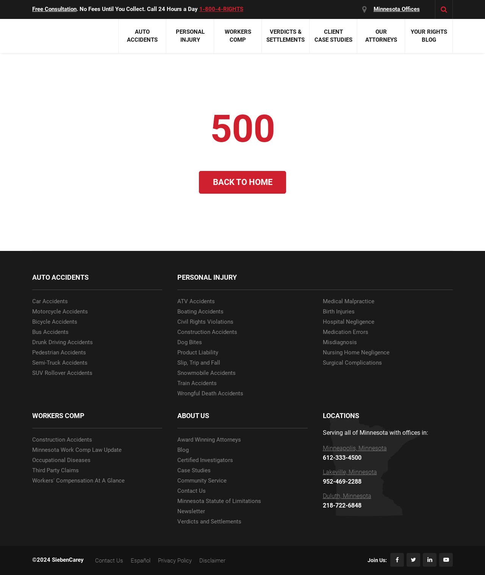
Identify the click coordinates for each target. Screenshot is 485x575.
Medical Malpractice (348, 301)
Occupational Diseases (61, 460)
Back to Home (242, 182)
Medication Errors (345, 332)
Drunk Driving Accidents (62, 342)
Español (140, 560)
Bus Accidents (50, 332)
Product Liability (197, 352)
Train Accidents (197, 383)
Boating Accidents (200, 312)
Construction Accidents (207, 332)
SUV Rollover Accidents (62, 373)
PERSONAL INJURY (207, 277)
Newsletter (191, 511)
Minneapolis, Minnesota (355, 448)
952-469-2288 (342, 482)
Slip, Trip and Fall (198, 363)
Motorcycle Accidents (60, 312)
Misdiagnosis (340, 342)
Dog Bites (189, 342)
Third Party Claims (55, 470)
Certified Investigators (205, 460)
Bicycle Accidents (54, 322)
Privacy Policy (175, 560)
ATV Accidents (196, 301)
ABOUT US (193, 416)
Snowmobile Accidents (206, 373)
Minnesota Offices (397, 9)
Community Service (202, 481)
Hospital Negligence (348, 322)
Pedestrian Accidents (59, 352)
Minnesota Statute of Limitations (219, 501)
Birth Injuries (339, 312)
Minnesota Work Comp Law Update (77, 450)
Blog (183, 450)
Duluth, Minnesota (347, 496)
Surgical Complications (352, 363)
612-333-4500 (342, 458)
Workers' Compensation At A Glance (78, 481)
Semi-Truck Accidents (60, 363)
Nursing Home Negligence (356, 352)
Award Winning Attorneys (209, 440)
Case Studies (194, 470)
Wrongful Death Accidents (210, 393)
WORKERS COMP (58, 416)
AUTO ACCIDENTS (60, 277)
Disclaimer (212, 560)
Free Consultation (54, 9)
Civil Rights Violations (205, 322)
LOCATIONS (341, 416)
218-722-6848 (342, 506)
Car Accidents (50, 301)
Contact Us (191, 491)
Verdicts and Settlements (209, 522)
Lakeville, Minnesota (350, 472)
